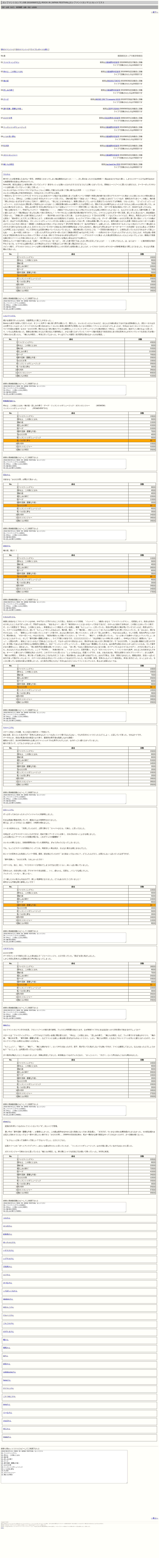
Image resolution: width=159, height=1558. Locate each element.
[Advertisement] (67, 30)
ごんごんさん (8, 1345)
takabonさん (8, 1321)
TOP (3, 7)
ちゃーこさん (8, 739)
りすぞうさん (8, 964)
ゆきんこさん (8, 1329)
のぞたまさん (8, 1353)
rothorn (2, 1556)
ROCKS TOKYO (113, 81)
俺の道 (6, 81)
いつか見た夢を (9, 136)
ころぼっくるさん (10, 1313)
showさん (7, 1141)
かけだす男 (7, 118)
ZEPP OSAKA (113, 109)
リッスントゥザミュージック (14, 127)
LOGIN (34, 7)
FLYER (6, 146)
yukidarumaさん (9, 1394)
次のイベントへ (22, 49)
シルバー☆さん (9, 318)
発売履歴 (19, 7)
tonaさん (6, 1426)
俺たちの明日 (8, 164)
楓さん (6, 1361)
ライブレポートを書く (40, 49)
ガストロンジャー (10, 155)
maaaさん (7, 1459)
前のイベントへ (7, 49)
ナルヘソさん (8, 1337)
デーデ (6, 99)
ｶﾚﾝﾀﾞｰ (12, 7)
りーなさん (7, 1434)
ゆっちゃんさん (9, 1264)
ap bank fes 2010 (113, 164)
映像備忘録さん (9, 405)
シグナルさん (8, 1280)
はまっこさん (8, 824)
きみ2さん (7, 1443)
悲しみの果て (8, 90)
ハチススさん (8, 1272)
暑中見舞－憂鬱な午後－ (13, 109)
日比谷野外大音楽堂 (112, 118)
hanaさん (7, 1402)
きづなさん (7, 1305)
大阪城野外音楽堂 (112, 62)
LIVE (7, 7)
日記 (29, 7)
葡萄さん (6, 1369)
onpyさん (7, 554)
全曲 (24, 7)
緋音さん (6, 1386)
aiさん (5, 1378)
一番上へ (154, 1547)
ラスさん (6, 174)
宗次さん (6, 481)
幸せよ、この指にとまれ (13, 72)
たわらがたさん (9, 627)
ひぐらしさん (8, 1410)
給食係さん (7, 1256)
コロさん (6, 1240)
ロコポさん (7, 1248)
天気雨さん (7, 1288)
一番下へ (154, 12)
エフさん (6, 1297)
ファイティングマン (11, 62)
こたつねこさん (9, 1418)
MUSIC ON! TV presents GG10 (108, 99)
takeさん (6, 1043)
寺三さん (6, 1451)
